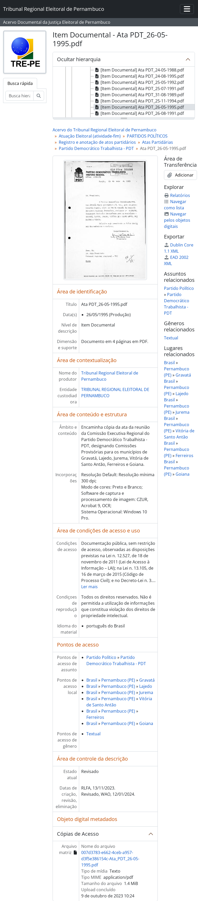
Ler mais (89, 586)
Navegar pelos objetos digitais (177, 220)
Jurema (146, 692)
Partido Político (101, 657)
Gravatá (147, 680)
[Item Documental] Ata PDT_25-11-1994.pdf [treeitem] (139, 101)
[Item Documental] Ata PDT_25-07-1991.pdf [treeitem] (139, 88)
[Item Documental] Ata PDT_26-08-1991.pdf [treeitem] (139, 113)
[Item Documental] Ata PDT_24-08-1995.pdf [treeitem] (139, 76)
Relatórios (177, 195)
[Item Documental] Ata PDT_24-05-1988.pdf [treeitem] (139, 70)
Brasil (91, 680)
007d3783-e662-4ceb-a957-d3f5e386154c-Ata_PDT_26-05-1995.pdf (110, 859)
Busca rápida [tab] (20, 83)
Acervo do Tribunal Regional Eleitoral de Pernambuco (104, 130)
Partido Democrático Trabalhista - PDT (96, 148)
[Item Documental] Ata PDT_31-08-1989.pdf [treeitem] (139, 95)
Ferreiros (95, 717)
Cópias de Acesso (78, 833)
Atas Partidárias (157, 142)
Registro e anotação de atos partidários (97, 142)
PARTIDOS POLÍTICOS (147, 136)
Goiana (146, 723)
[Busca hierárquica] (19, 96)
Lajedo (145, 686)
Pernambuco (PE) (118, 680)
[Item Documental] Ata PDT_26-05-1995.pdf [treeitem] (139, 107)
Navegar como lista (175, 205)
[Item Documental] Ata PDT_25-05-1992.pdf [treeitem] (139, 82)
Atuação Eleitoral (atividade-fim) (90, 136)
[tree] (124, 92)
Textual (93, 734)
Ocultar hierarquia (79, 59)
